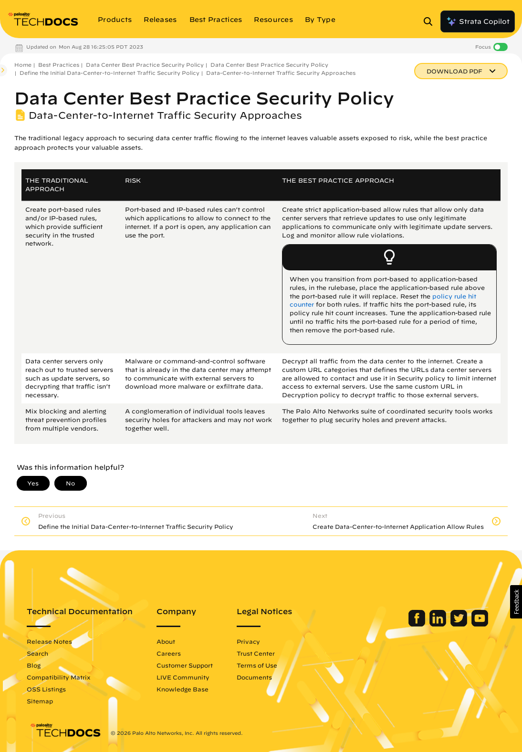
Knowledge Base (185, 689)
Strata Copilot (478, 21)
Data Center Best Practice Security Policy (145, 65)
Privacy (251, 641)
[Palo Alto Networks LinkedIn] (436, 624)
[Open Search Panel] (431, 21)
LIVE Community (185, 677)
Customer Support (187, 665)
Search (40, 653)
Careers (171, 653)
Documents (257, 677)
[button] (516, 601)
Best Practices (58, 65)
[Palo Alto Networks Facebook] (415, 624)
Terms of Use (260, 665)
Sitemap (43, 701)
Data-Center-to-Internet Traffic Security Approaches (280, 73)
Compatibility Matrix (61, 677)
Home (22, 65)
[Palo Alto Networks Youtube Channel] (477, 624)
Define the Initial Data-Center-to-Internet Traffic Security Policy (109, 73)
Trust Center (259, 653)
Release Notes (52, 641)
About (168, 641)
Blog (36, 665)
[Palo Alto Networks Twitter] (457, 624)
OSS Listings (49, 689)
